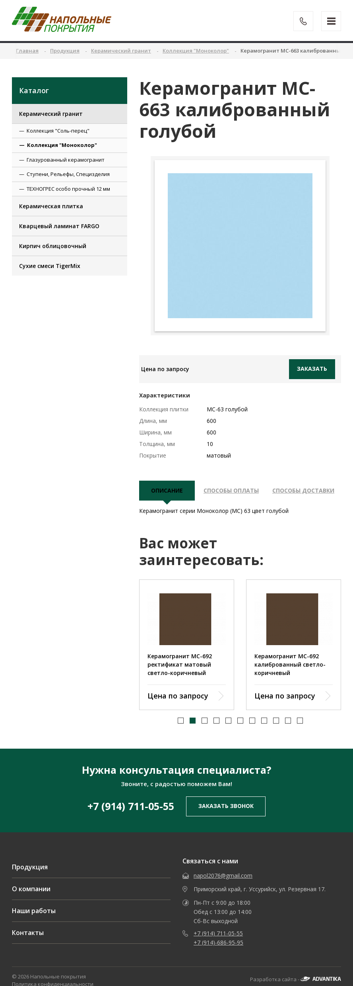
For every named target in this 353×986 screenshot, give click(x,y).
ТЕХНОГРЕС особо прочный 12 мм (68, 188)
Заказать (312, 368)
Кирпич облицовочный (52, 246)
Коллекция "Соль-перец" (58, 130)
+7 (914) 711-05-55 (130, 814)
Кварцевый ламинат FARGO (59, 226)
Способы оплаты (231, 490)
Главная (27, 50)
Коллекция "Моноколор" (62, 145)
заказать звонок (226, 814)
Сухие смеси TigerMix (49, 266)
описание (167, 490)
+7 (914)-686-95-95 (218, 951)
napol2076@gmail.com (223, 884)
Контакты (28, 941)
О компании (31, 897)
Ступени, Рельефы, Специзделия (68, 174)
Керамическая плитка (51, 206)
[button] (181, 729)
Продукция (30, 875)
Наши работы (34, 919)
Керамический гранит (51, 113)
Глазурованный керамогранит (66, 159)
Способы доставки (303, 490)
